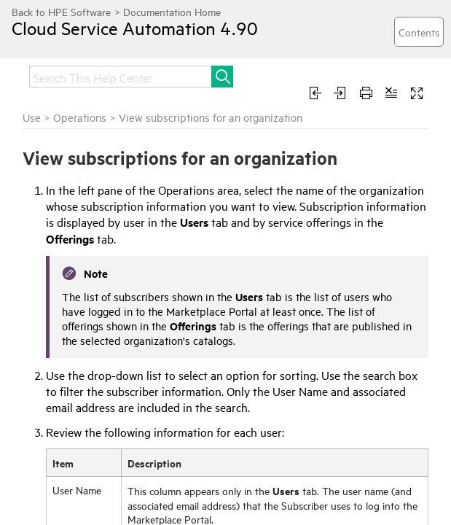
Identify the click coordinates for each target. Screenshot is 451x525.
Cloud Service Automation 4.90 (135, 28)
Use (32, 117)
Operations (79, 117)
